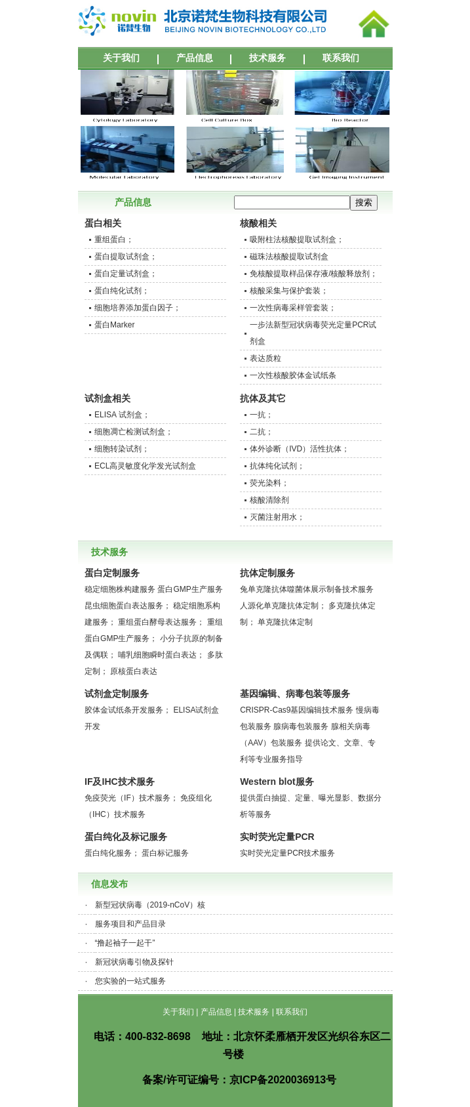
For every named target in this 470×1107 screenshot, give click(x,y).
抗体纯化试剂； (277, 465)
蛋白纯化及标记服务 (126, 836)
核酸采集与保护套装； (289, 290)
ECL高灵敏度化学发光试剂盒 (145, 465)
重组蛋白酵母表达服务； (161, 622)
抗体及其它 (263, 398)
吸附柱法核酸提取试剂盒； (297, 239)
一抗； (261, 414)
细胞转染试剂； (121, 448)
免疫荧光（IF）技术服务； (131, 798)
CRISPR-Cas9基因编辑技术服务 (296, 710)
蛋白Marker (114, 324)
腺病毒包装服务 (300, 726)
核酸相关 (258, 223)
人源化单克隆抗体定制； (283, 605)
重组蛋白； (114, 239)
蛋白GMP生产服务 (189, 589)
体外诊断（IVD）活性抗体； (299, 448)
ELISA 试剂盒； (122, 414)
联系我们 (341, 57)
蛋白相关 (103, 223)
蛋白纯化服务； (112, 853)
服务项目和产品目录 (130, 924)
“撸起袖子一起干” (125, 943)
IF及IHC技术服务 (120, 781)
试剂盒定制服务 (117, 693)
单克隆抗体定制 (285, 622)
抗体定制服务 (267, 573)
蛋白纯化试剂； (121, 290)
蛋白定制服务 (112, 573)
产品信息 (194, 57)
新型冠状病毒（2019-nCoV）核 (150, 904)
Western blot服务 (277, 781)
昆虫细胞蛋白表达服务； (128, 605)
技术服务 (267, 57)
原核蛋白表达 (133, 671)
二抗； (261, 431)
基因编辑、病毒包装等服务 (295, 693)
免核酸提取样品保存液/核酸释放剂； (314, 273)
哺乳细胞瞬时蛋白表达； (161, 654)
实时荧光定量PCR (277, 836)
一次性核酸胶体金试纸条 (293, 375)
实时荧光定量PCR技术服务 (287, 853)
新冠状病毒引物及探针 (134, 962)
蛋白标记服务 (165, 853)
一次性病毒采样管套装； (293, 307)
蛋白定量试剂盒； (125, 273)
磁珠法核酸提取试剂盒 (289, 256)
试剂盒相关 (107, 398)
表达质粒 (265, 358)
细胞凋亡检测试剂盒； (133, 431)
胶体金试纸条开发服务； (128, 710)
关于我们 (121, 57)
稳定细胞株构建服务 (120, 589)
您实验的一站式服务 (130, 981)
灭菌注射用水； (277, 517)
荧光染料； (269, 483)
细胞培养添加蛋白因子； (137, 307)
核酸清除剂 (269, 500)
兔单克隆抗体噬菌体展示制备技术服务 (307, 589)
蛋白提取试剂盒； (125, 256)
